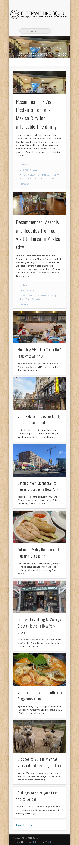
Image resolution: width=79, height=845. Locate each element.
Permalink (24, 183)
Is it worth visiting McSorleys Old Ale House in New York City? (39, 626)
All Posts (23, 175)
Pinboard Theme (33, 842)
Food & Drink (33, 175)
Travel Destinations (46, 178)
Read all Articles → (26, 825)
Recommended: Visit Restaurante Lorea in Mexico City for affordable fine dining (40, 54)
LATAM (43, 175)
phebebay (24, 164)
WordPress (50, 842)
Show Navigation (58, 28)
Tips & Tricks (31, 178)
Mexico (50, 175)
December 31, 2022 (28, 170)
